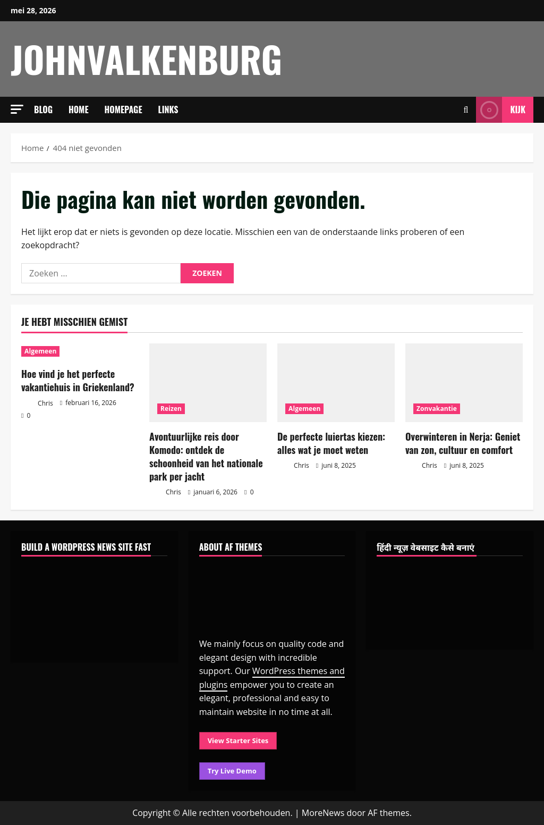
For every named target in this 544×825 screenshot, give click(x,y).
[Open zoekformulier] (466, 109)
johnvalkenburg (146, 59)
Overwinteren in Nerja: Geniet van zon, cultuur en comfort (462, 443)
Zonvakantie (436, 408)
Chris (37, 403)
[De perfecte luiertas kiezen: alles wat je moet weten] (336, 382)
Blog (43, 109)
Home (79, 109)
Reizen (171, 408)
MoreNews (323, 813)
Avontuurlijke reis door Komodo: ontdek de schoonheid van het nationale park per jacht (206, 457)
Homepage (123, 109)
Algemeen (40, 351)
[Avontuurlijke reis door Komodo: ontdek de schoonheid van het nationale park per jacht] (208, 382)
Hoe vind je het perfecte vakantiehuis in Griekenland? (77, 380)
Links (168, 109)
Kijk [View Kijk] (500, 110)
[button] (17, 109)
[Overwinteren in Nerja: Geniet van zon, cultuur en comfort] (464, 382)
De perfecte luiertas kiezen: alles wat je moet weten (331, 443)
